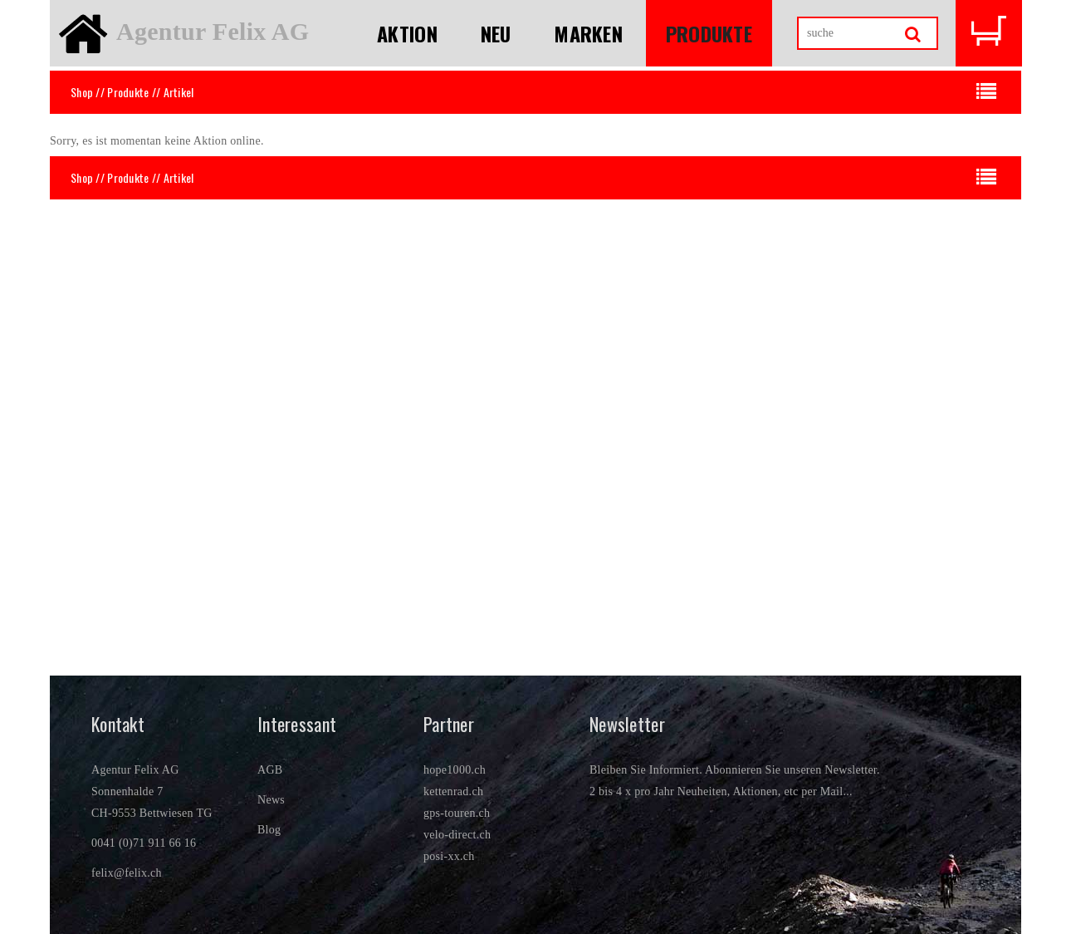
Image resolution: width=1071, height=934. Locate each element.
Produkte (709, 33)
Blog (269, 829)
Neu (496, 33)
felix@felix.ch (126, 873)
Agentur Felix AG (212, 31)
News (271, 800)
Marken (588, 33)
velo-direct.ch (457, 834)
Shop (82, 92)
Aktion (407, 33)
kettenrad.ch (453, 791)
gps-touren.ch (456, 813)
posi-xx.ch (449, 856)
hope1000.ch (454, 770)
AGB (269, 770)
